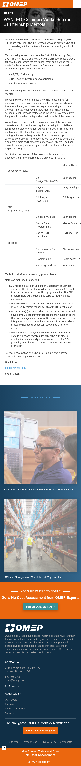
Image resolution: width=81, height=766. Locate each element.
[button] (77, 4)
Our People (11, 699)
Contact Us (66, 741)
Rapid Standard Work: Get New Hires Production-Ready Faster (38, 489)
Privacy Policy (48, 741)
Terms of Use (29, 741)
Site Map (14, 741)
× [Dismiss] (4, 747)
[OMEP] (14, 4)
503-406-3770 (12, 676)
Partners (9, 704)
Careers (9, 713)
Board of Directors (15, 708)
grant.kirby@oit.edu (15, 367)
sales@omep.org (14, 680)
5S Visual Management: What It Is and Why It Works (32, 577)
